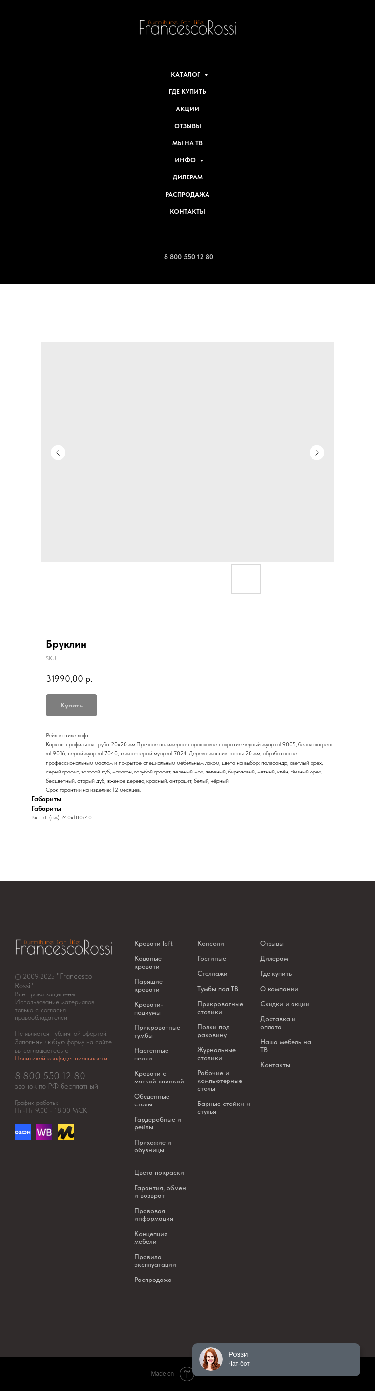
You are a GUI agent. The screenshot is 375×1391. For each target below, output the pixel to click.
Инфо (186, 160)
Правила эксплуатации (155, 1260)
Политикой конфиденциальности (61, 1058)
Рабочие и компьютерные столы (219, 1080)
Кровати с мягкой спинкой (159, 1077)
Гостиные (211, 958)
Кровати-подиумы (148, 1008)
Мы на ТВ (187, 143)
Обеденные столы (151, 1100)
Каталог (186, 74)
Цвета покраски (159, 1172)
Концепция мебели (150, 1237)
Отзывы (187, 126)
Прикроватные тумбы (157, 1031)
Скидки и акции (285, 1004)
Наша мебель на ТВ (285, 1046)
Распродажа (187, 194)
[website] (44, 1137)
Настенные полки (151, 1054)
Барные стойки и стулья (223, 1107)
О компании (279, 989)
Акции (187, 108)
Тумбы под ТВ (217, 989)
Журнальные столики (216, 1053)
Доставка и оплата (278, 1023)
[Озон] (23, 1137)
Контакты (187, 211)
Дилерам (188, 177)
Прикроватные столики (220, 1008)
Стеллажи (212, 973)
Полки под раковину (213, 1030)
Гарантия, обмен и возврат (160, 1191)
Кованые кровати (148, 962)
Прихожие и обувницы (152, 1146)
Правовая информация (153, 1214)
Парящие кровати (148, 985)
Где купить (187, 91)
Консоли (210, 943)
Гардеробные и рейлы (157, 1123)
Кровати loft (153, 943)
